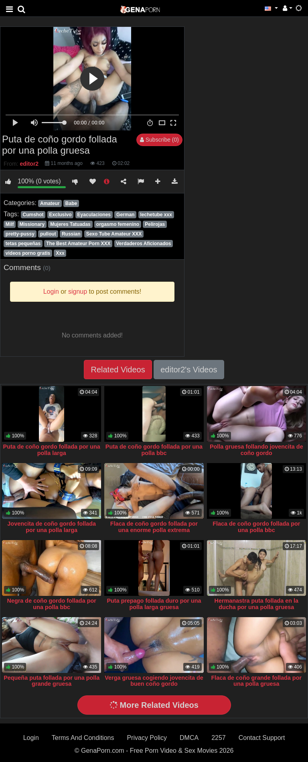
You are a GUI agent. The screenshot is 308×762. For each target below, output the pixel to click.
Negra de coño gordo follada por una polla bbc (51, 603)
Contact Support (262, 737)
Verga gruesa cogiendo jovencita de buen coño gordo (154, 681)
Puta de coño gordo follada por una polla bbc (154, 449)
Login (31, 737)
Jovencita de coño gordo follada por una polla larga (51, 526)
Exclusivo (60, 214)
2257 (218, 737)
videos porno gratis (28, 253)
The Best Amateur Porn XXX (78, 243)
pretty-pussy (20, 234)
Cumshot (32, 214)
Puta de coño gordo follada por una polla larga (51, 449)
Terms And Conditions (83, 737)
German (125, 214)
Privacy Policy (147, 737)
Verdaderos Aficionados (143, 243)
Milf (10, 224)
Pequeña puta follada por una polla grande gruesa (51, 681)
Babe (71, 203)
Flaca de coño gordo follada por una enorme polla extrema (154, 526)
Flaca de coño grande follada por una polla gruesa (256, 681)
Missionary (32, 224)
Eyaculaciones (94, 214)
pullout (48, 234)
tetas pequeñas (23, 243)
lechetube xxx (156, 214)
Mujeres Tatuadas (70, 224)
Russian (71, 234)
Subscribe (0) (159, 139)
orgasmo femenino (117, 224)
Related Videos (118, 369)
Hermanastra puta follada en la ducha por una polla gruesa (257, 603)
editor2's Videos (188, 369)
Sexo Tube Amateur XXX (114, 234)
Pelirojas (155, 224)
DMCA (189, 737)
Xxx (60, 253)
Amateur (50, 203)
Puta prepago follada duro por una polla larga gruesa (154, 603)
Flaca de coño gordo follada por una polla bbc (256, 526)
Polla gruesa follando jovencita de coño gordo (256, 449)
